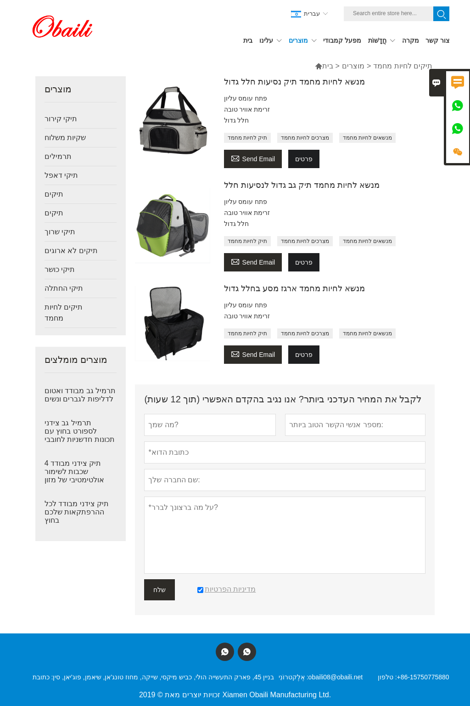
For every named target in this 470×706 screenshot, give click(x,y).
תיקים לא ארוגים (71, 250)
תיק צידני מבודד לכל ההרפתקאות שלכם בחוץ (77, 512)
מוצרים (353, 66)
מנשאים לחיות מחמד (367, 138)
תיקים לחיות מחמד (64, 312)
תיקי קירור (61, 119)
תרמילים (58, 156)
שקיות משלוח (65, 137)
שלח (159, 589)
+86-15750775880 (423, 677)
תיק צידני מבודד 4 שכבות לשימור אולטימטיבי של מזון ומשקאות (74, 475)
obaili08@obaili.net (335, 677)
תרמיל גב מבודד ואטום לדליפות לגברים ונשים (80, 395)
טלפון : (387, 677)
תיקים (54, 194)
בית (324, 66)
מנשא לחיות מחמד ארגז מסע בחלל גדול (294, 288)
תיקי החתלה (64, 288)
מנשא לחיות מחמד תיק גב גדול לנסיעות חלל (302, 185)
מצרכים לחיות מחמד (305, 138)
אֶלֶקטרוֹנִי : (293, 677)
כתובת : (43, 677)
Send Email (253, 158)
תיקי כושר (60, 269)
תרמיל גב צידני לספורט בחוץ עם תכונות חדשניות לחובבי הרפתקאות (80, 435)
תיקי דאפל (61, 175)
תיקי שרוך (60, 232)
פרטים (304, 159)
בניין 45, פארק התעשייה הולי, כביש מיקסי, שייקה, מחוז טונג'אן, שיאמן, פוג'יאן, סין (163, 677)
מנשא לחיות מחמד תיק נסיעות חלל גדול (294, 81)
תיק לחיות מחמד (248, 138)
